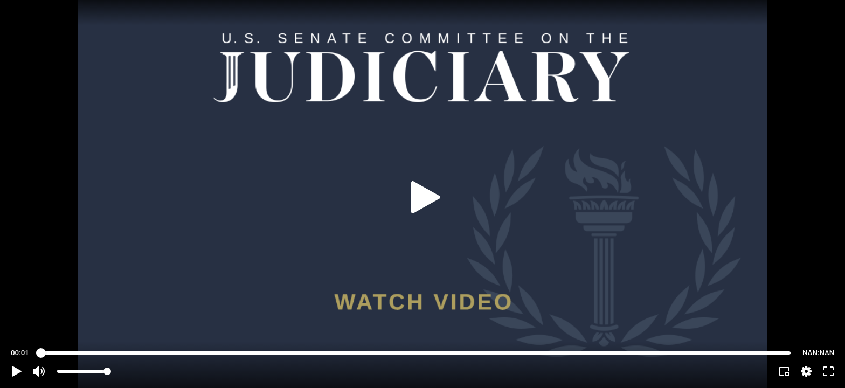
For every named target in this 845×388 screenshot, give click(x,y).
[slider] (416, 353)
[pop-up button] (806, 371)
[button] (16, 371)
